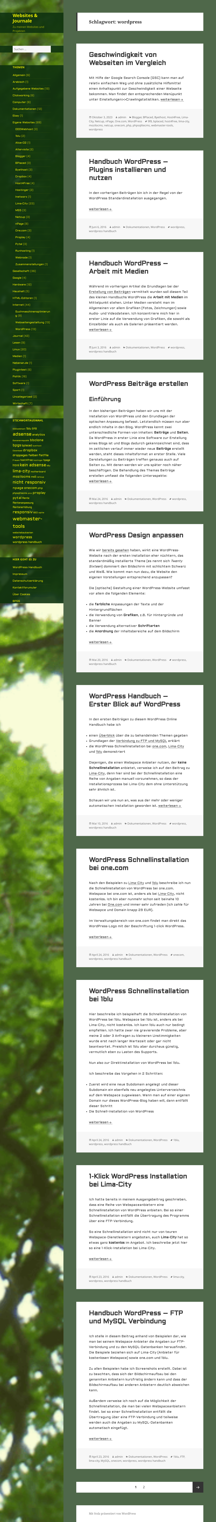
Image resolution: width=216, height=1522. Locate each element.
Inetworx (21, 197)
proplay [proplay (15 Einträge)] (39, 492)
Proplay (20, 237)
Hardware (19, 284)
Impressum (20, 574)
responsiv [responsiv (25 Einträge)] (23, 512)
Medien (17, 356)
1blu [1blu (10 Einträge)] (28, 428)
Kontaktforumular (25, 587)
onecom (119, 125)
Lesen (16, 342)
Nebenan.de (20, 363)
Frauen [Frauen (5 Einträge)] (16, 460)
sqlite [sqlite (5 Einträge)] (41, 513)
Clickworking (21, 95)
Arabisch (18, 82)
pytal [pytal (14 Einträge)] (17, 498)
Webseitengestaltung (29, 322)
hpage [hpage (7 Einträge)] (46, 460)
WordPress (22, 329)
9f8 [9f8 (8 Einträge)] (34, 429)
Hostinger (22, 190)
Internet (18, 305)
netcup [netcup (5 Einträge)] (40, 477)
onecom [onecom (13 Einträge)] (30, 488)
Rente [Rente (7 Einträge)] (25, 498)
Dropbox (21, 176)
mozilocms (96, 125)
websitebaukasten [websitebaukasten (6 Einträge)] (23, 533)
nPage (19, 224)
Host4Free (22, 183)
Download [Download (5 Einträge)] (17, 451)
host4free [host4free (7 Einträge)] (26, 460)
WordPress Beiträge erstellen (138, 384)
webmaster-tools (162, 125)
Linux (16, 349)
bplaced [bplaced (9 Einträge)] (27, 445)
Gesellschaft (21, 271)
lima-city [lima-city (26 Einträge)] (21, 471)
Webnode (21, 257)
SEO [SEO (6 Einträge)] (35, 513)
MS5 (18, 210)
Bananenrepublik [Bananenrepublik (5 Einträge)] (21, 441)
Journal (18, 336)
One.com (21, 230)
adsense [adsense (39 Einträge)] (22, 434)
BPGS (16, 601)
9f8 (150, 121)
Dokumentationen (24, 109)
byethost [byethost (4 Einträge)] (37, 446)
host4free (171, 121)
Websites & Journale (25, 18)
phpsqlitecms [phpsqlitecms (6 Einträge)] (20, 493)
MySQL (105, 1461)
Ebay (16, 116)
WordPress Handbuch (27, 567)
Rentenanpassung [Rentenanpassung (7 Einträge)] (23, 503)
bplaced (158, 121)
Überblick (107, 735)
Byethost (21, 170)
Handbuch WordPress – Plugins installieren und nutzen (128, 170)
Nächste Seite (198, 1487)
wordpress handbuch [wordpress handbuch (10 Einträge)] (27, 542)
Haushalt (19, 291)
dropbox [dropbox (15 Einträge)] (30, 450)
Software (19, 383)
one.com (159, 746)
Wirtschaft (20, 403)
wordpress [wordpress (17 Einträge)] (22, 537)
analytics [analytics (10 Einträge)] (38, 435)
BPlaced (20, 163)
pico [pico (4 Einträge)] (30, 493)
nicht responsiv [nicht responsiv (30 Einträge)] (29, 482)
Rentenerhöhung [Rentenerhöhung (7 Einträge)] (22, 507)
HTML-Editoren (23, 298)
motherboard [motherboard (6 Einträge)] (38, 472)
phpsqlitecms (141, 125)
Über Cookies (21, 594)
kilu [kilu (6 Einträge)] (48, 466)
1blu (17, 136)
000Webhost (24, 129)
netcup (108, 125)
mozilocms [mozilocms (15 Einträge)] (21, 476)
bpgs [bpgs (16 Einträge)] (17, 445)
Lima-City (21, 203)
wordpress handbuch (102, 231)
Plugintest (20, 370)
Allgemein (19, 75)
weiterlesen (172, 99)
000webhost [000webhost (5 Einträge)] (19, 429)
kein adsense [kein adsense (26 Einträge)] (33, 465)
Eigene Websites (24, 122)
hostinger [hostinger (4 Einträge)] (38, 460)
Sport (16, 390)
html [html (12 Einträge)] (16, 465)
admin (122, 117)
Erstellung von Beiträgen (110, 292)
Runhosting (23, 251)
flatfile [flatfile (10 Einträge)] (44, 455)
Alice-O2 (20, 143)
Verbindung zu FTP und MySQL (141, 741)
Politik (17, 376)
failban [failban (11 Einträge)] (33, 455)
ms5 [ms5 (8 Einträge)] (33, 477)
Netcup (20, 217)
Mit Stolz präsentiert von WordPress (112, 1513)
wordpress (96, 129)
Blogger (20, 156)
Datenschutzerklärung (28, 581)
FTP (182, 1456)
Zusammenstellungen (29, 264)
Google (17, 278)
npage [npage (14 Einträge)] (18, 488)
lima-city (184, 121)
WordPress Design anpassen (136, 536)
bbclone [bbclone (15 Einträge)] (36, 440)
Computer (19, 102)
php (128, 125)
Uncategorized (22, 397)
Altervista (22, 149)
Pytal (18, 244)
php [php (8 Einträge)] (40, 488)
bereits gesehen (115, 550)
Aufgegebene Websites (28, 88)
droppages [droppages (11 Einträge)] (20, 455)
